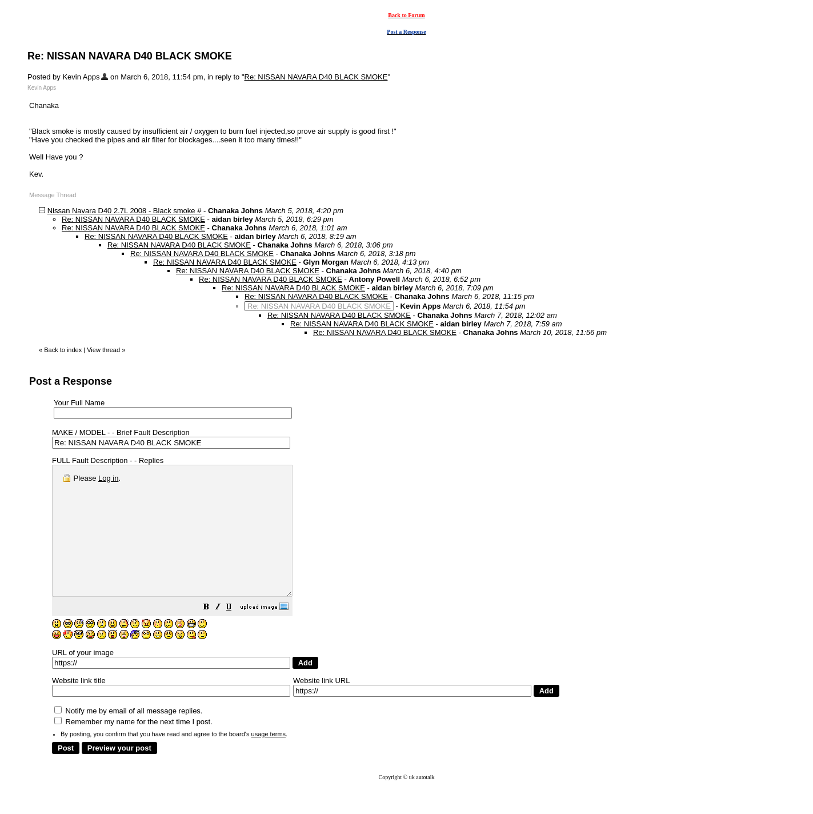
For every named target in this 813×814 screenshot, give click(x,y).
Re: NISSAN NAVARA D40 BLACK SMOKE (316, 77)
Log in (108, 478)
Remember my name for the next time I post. (133, 747)
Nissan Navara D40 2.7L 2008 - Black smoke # (124, 210)
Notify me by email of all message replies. (128, 736)
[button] (234, 634)
